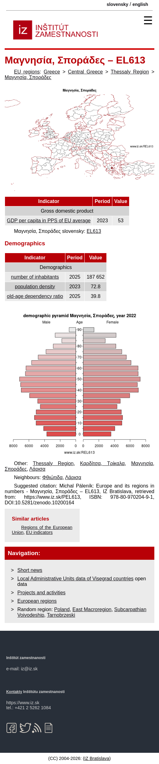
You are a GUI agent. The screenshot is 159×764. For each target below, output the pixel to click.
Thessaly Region (130, 71)
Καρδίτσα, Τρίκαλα (102, 463)
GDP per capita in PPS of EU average (49, 220)
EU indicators (39, 532)
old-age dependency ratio (35, 296)
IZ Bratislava (96, 758)
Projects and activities (41, 592)
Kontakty (14, 692)
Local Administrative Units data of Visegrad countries (75, 578)
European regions (37, 601)
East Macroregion (91, 609)
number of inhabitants (35, 277)
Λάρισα (37, 469)
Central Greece (85, 71)
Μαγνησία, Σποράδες (28, 77)
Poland (62, 609)
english (140, 4)
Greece (52, 71)
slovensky (118, 4)
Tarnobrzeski (61, 615)
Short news (29, 570)
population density (35, 286)
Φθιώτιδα (52, 477)
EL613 (94, 231)
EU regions (27, 71)
